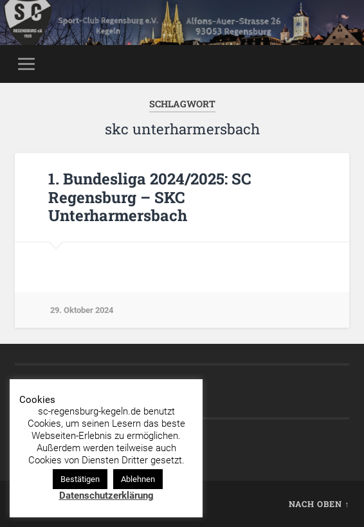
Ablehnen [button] (138, 479)
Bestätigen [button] (80, 479)
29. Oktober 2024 (81, 310)
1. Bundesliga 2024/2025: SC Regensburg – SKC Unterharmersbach (149, 197)
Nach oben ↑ (319, 504)
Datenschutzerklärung (106, 495)
